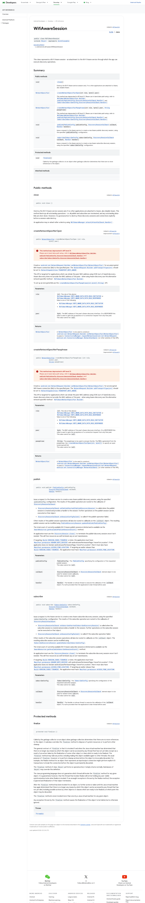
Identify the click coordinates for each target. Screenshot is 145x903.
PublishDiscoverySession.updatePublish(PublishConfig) (83, 523)
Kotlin (111, 32)
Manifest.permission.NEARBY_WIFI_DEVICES (50, 542)
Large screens (72, 897)
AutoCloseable (63, 41)
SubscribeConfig (72, 138)
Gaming (51, 897)
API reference (8, 10)
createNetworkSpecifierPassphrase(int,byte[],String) (82, 283)
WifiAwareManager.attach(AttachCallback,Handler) (91, 222)
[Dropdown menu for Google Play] (78, 2)
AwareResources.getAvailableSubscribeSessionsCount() (56, 649)
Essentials (24, 2)
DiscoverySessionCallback (98, 125)
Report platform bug (132, 897)
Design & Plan (41, 2)
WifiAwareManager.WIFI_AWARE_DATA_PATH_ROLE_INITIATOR (79, 296)
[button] (13, 23)
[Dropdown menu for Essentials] (31, 2)
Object (43, 41)
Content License (85, 825)
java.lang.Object (39, 45)
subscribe (61, 138)
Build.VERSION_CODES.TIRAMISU (55, 540)
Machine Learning (54, 900)
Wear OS (71, 900)
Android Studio (135, 2)
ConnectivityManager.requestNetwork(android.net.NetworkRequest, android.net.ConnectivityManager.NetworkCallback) (87, 337)
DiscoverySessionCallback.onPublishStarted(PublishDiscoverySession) (66, 508)
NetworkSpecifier (42, 93)
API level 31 (116, 233)
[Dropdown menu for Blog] (91, 2)
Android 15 (90, 897)
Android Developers (39, 21)
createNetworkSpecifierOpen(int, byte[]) (85, 443)
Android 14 (90, 900)
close (59, 82)
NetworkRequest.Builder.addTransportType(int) (93, 268)
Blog (87, 2)
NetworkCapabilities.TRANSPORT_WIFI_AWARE (58, 270)
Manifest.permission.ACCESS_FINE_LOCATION (51, 547)
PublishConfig (69, 125)
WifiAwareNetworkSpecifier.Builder (71, 98)
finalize (46, 158)
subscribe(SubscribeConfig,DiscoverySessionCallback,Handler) (82, 102)
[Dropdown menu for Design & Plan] (48, 2)
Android (32, 897)
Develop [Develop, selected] (56, 2)
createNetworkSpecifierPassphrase (70, 108)
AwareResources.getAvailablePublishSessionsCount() (55, 530)
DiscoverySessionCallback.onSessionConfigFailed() (59, 517)
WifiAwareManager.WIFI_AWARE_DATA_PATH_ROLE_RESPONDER (79, 298)
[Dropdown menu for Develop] (62, 2)
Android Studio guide (113, 899)
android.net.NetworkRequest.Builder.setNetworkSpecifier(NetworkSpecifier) (72, 265)
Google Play (71, 2)
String (107, 108)
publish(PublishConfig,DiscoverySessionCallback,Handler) (80, 100)
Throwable (40, 814)
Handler (60, 127)
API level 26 (116, 27)
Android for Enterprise (37, 900)
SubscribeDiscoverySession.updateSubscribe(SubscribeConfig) (59, 643)
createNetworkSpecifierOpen (68, 93)
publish (60, 125)
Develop (50, 21)
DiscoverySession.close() (65, 534)
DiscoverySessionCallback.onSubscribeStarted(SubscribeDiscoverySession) (68, 626)
